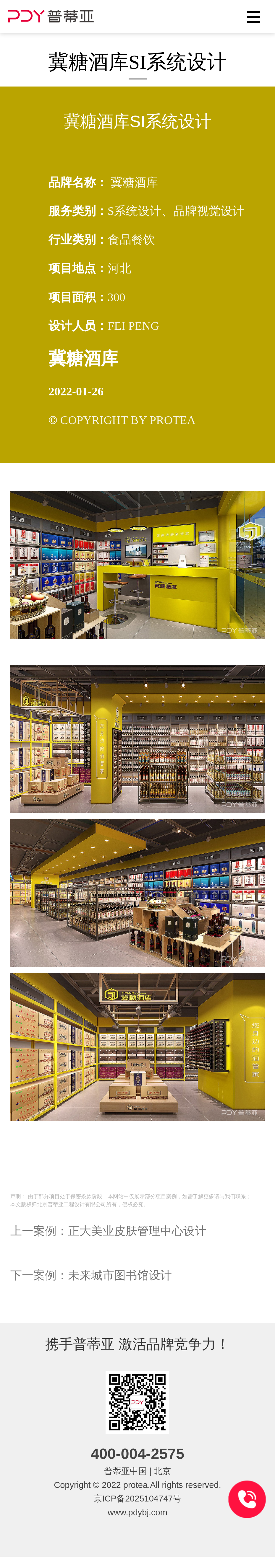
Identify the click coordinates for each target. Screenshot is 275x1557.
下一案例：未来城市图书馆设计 (91, 1275)
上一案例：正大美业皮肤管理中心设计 (108, 1231)
